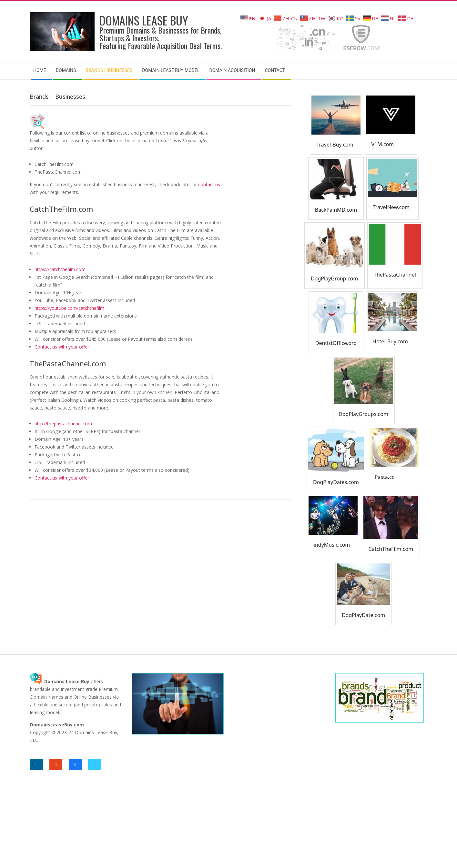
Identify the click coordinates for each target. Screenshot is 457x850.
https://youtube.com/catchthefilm (69, 308)
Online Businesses (93, 697)
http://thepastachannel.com (63, 423)
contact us (209, 184)
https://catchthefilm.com (60, 269)
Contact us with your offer (62, 347)
